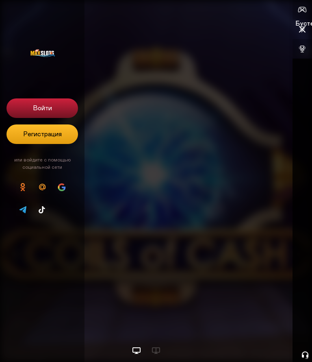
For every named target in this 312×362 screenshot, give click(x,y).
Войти (42, 108)
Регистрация (42, 134)
